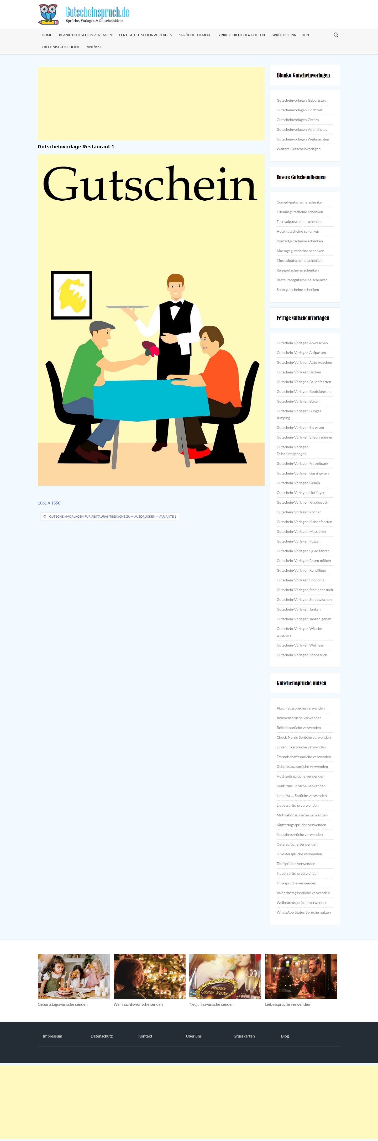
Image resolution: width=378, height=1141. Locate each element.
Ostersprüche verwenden (297, 844)
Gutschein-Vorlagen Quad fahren (303, 551)
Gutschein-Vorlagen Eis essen (300, 427)
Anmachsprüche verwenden (299, 718)
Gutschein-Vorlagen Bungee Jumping (299, 414)
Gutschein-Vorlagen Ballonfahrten (304, 381)
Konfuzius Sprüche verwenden (301, 786)
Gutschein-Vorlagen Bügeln (299, 401)
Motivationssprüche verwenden (302, 815)
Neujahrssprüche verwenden (300, 834)
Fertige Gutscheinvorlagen (145, 35)
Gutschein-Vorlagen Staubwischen (304, 599)
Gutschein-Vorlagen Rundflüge (301, 570)
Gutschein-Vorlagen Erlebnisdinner (305, 437)
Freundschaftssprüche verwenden (304, 756)
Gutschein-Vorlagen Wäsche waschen (299, 632)
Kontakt (145, 1036)
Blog (285, 1036)
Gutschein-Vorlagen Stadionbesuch (305, 589)
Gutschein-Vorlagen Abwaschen (302, 343)
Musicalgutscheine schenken (300, 260)
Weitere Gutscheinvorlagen (299, 149)
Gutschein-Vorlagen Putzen (299, 541)
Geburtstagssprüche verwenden (302, 766)
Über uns (194, 1036)
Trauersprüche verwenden (298, 873)
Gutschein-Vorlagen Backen (299, 372)
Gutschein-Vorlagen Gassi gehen (303, 473)
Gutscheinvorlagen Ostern (298, 119)
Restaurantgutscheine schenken (302, 280)
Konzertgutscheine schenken (300, 241)
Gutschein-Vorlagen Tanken (299, 609)
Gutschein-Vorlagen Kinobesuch (302, 502)
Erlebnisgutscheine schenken (300, 212)
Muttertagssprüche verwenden (301, 824)
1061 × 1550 (49, 503)
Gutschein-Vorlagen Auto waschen (304, 362)
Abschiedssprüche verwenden (301, 708)
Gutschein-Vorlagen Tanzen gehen (304, 619)
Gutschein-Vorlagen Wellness (300, 645)
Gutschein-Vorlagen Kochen (299, 512)
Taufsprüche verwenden (296, 863)
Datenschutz (102, 1036)
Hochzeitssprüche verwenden (300, 776)
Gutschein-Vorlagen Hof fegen (301, 492)
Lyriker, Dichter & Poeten (241, 35)
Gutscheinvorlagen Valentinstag (302, 129)
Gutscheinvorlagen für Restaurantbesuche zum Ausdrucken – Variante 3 (112, 516)
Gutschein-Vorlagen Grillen (298, 483)
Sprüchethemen (194, 35)
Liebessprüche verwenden (298, 805)
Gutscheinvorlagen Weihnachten (303, 139)
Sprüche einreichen (290, 35)
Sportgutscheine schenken (298, 289)
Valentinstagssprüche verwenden (303, 892)
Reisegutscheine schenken (298, 270)
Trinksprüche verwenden (296, 883)
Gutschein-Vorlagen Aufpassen (301, 352)
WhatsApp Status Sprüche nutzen (304, 912)
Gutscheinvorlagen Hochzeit (299, 110)
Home (47, 35)
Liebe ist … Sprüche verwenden (302, 795)
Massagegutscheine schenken (300, 250)
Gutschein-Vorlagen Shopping (300, 580)
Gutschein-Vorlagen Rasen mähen (304, 560)
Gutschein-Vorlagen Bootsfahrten (303, 391)
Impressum (52, 1036)
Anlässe (95, 47)
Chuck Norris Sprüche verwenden (304, 737)
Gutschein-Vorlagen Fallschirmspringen (292, 450)
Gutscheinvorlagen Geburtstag (301, 100)
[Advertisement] (151, 103)
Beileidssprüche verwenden (299, 727)
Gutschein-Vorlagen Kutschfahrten (304, 521)
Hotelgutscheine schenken (298, 231)
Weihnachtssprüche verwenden (302, 902)
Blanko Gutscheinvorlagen (85, 35)
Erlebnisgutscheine (61, 47)
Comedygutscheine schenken (300, 202)
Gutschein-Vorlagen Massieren (301, 531)
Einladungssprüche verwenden (301, 747)
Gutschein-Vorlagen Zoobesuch (302, 655)
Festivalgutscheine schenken (300, 221)
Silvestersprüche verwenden (299, 854)
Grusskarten (244, 1036)
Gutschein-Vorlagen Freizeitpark (302, 463)
